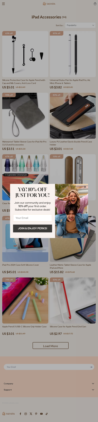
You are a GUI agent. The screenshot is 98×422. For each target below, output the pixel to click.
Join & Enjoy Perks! (32, 228)
